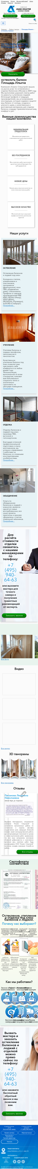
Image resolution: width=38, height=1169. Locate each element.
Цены (31, 1)
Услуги (13, 1)
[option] (18, 646)
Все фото (5, 659)
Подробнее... (9, 305)
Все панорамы (7, 783)
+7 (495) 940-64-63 (28, 13)
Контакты (18, 3)
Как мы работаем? (22, 1)
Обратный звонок (28, 16)
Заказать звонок (14, 615)
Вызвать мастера (10, 16)
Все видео (5, 748)
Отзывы (3, 3)
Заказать (13, 74)
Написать (9, 1141)
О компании (5, 1)
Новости (10, 3)
